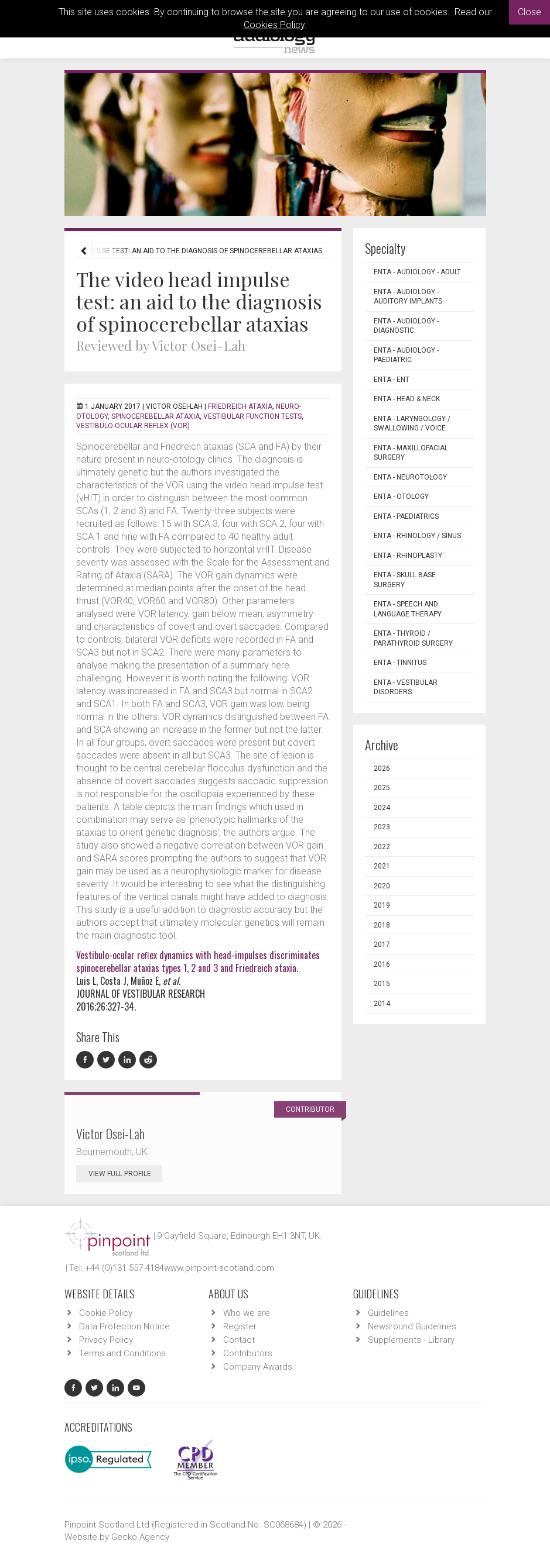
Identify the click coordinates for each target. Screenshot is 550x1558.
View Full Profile (125, 1174)
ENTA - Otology (401, 496)
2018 (382, 925)
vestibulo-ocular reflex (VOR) (133, 426)
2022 (382, 847)
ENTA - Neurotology (410, 477)
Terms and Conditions (122, 1353)
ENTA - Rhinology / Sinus (417, 536)
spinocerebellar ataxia (155, 416)
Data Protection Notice (124, 1326)
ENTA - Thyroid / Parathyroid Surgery (413, 638)
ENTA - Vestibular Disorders (406, 687)
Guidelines (388, 1313)
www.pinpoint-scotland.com (219, 1268)
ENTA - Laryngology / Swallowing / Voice (412, 424)
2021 (382, 866)
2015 (382, 984)
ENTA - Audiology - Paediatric (406, 355)
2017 (382, 944)
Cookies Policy (274, 24)
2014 (382, 1003)
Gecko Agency (140, 1537)
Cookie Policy (105, 1313)
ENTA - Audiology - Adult (417, 272)
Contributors (247, 1353)
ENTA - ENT (391, 379)
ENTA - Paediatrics (406, 516)
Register (240, 1326)
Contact (239, 1340)
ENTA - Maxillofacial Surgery (411, 453)
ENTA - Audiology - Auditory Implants (408, 297)
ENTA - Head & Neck (407, 399)
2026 (382, 768)
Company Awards (257, 1366)
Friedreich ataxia (240, 406)
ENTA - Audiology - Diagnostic (406, 326)
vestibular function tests (252, 416)
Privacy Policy (106, 1340)
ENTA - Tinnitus (400, 663)
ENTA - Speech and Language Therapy (408, 609)
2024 (382, 808)
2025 (382, 788)
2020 (382, 886)
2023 (382, 827)
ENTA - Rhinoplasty (408, 555)
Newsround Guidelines (412, 1326)
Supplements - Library (411, 1340)
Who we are (246, 1313)
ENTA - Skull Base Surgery (405, 580)
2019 (382, 905)
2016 (382, 964)
